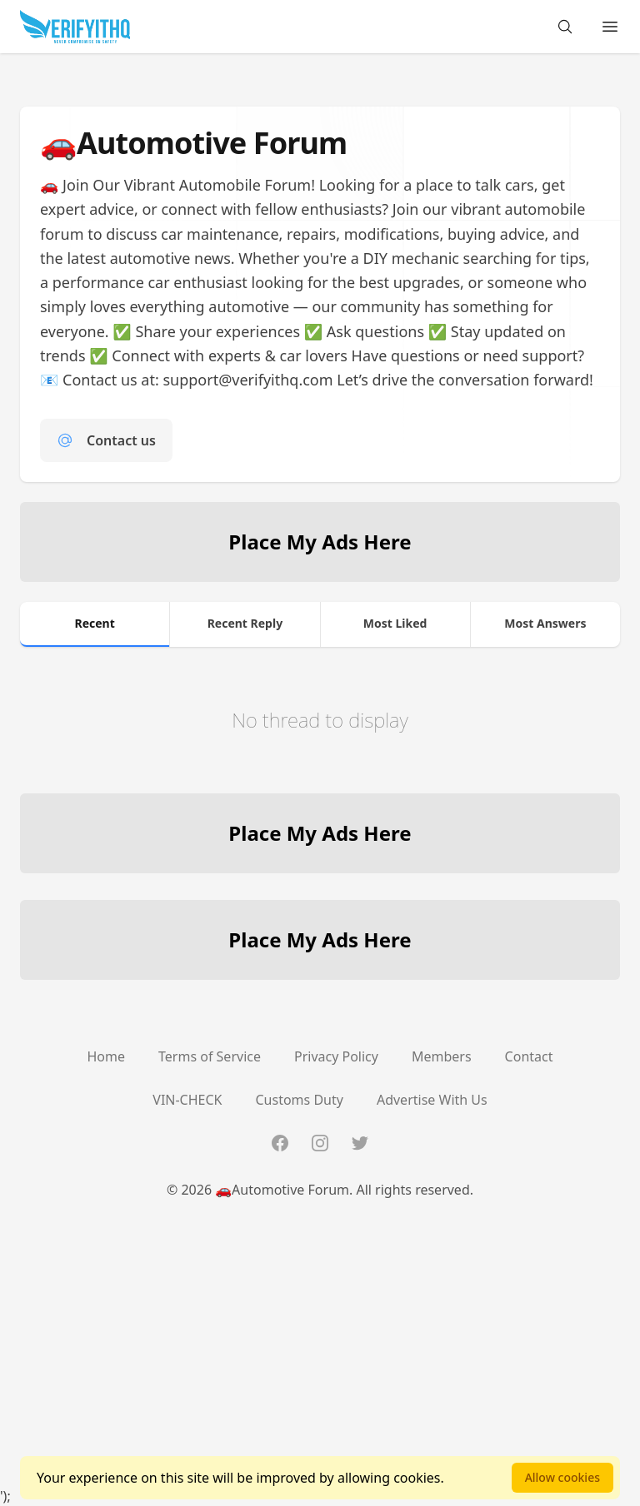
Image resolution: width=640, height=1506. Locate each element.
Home (107, 1056)
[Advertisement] (320, 1369)
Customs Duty (299, 1100)
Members (442, 1056)
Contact (529, 1056)
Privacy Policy (336, 1056)
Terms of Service (209, 1056)
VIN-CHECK (187, 1100)
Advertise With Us (432, 1100)
